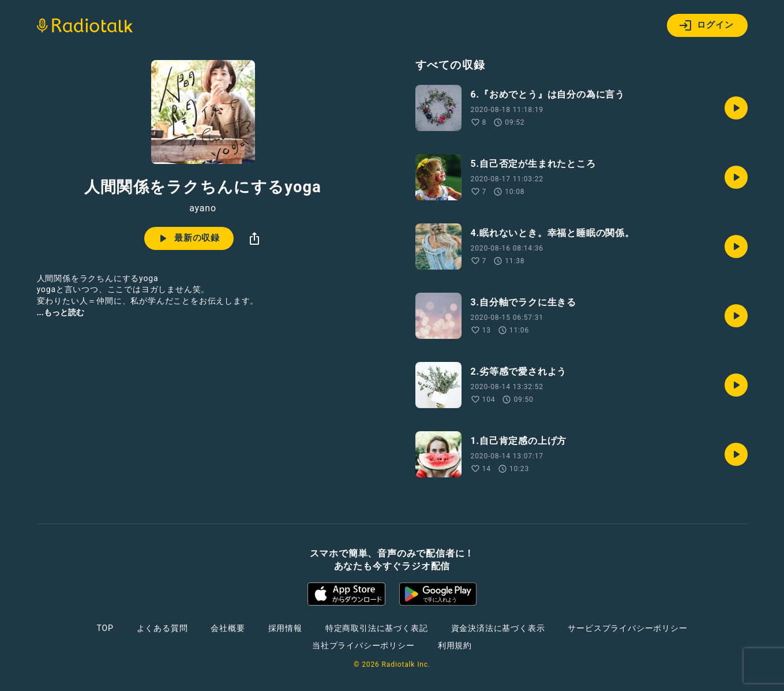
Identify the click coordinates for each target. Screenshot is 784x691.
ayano (202, 208)
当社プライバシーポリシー (363, 645)
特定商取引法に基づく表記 (376, 628)
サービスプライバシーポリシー (627, 628)
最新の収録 (188, 238)
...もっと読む (60, 312)
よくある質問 (162, 628)
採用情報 (285, 628)
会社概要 (228, 628)
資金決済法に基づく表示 (498, 628)
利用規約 (455, 645)
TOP (104, 628)
